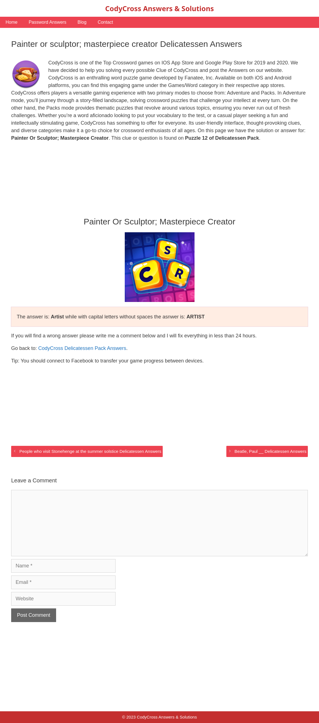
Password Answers (47, 22)
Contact (105, 22)
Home (12, 22)
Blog (82, 22)
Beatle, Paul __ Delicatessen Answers (270, 451)
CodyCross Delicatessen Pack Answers (82, 348)
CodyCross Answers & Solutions (159, 8)
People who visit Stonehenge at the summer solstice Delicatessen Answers (90, 451)
